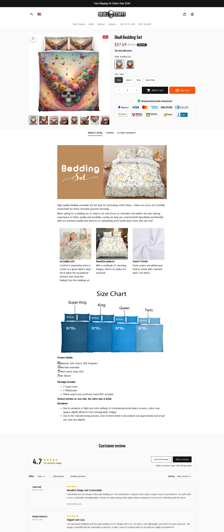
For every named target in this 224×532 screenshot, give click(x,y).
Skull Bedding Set (74, 504)
